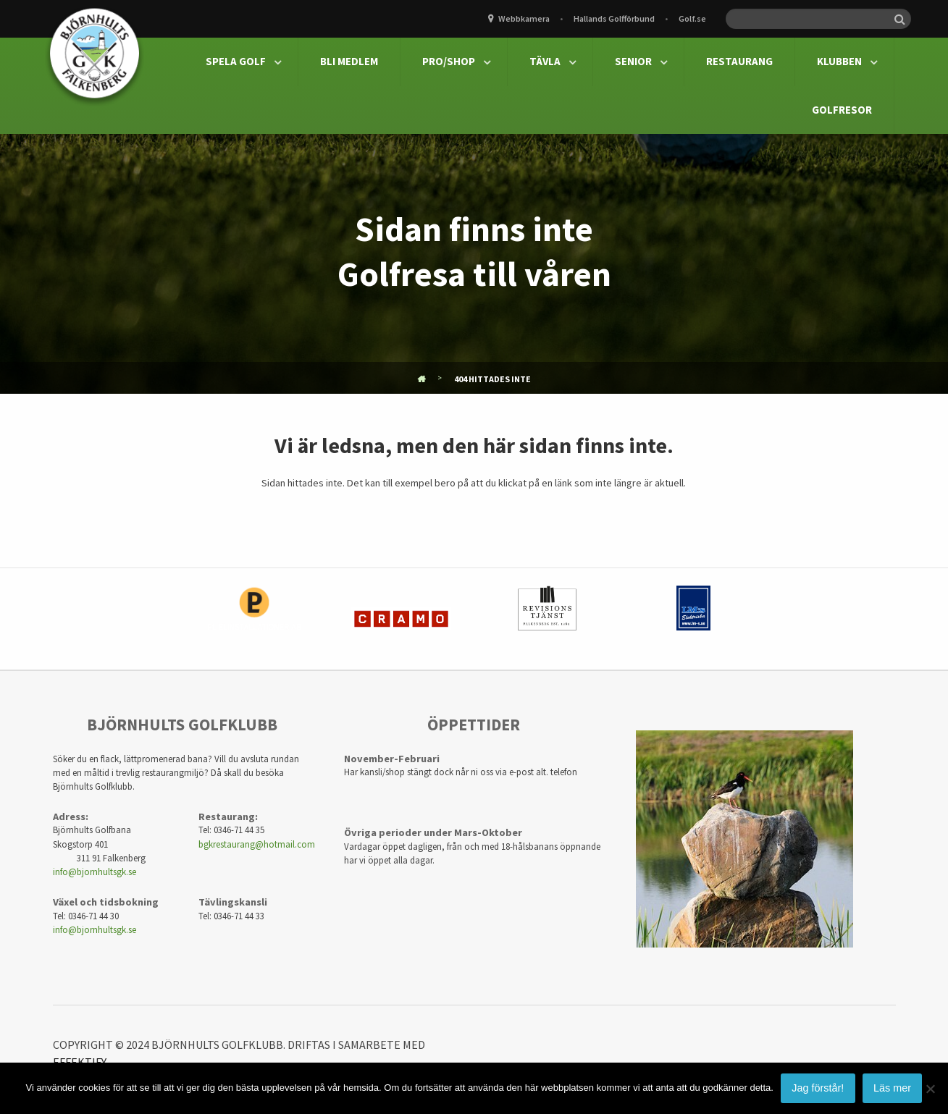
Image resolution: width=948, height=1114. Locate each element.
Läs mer (892, 1088)
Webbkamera (524, 18)
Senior (633, 61)
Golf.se (692, 18)
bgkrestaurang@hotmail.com (256, 844)
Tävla (545, 61)
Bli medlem (349, 61)
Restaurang (739, 61)
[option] (255, 619)
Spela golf (236, 61)
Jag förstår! (818, 1088)
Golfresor (842, 110)
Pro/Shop (448, 61)
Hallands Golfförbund (614, 18)
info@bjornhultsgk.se (94, 871)
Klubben (839, 61)
